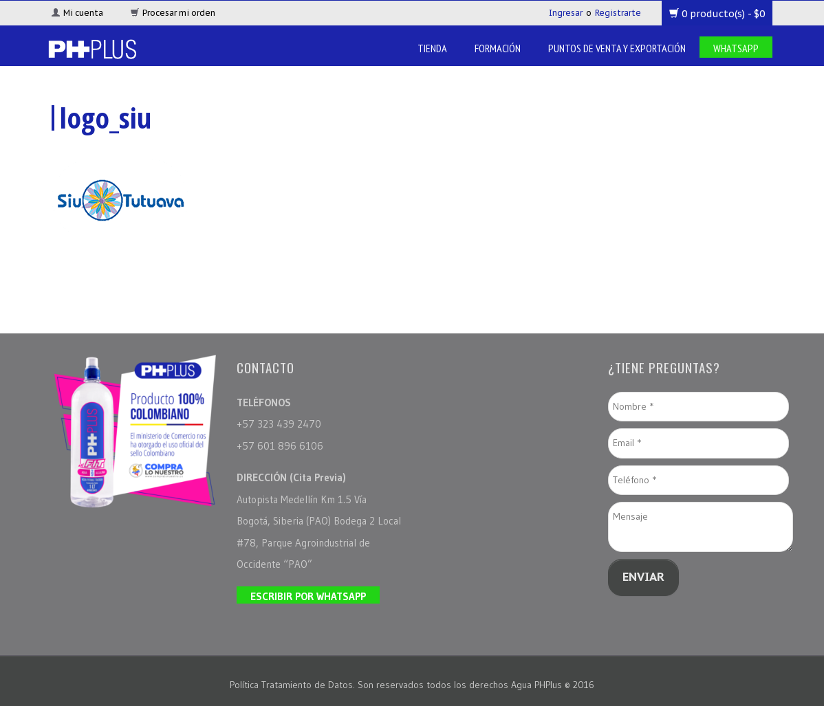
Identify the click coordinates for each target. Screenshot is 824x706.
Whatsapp (736, 48)
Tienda (432, 48)
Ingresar (566, 13)
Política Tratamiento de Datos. (294, 685)
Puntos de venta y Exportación (617, 48)
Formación (498, 48)
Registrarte (618, 13)
